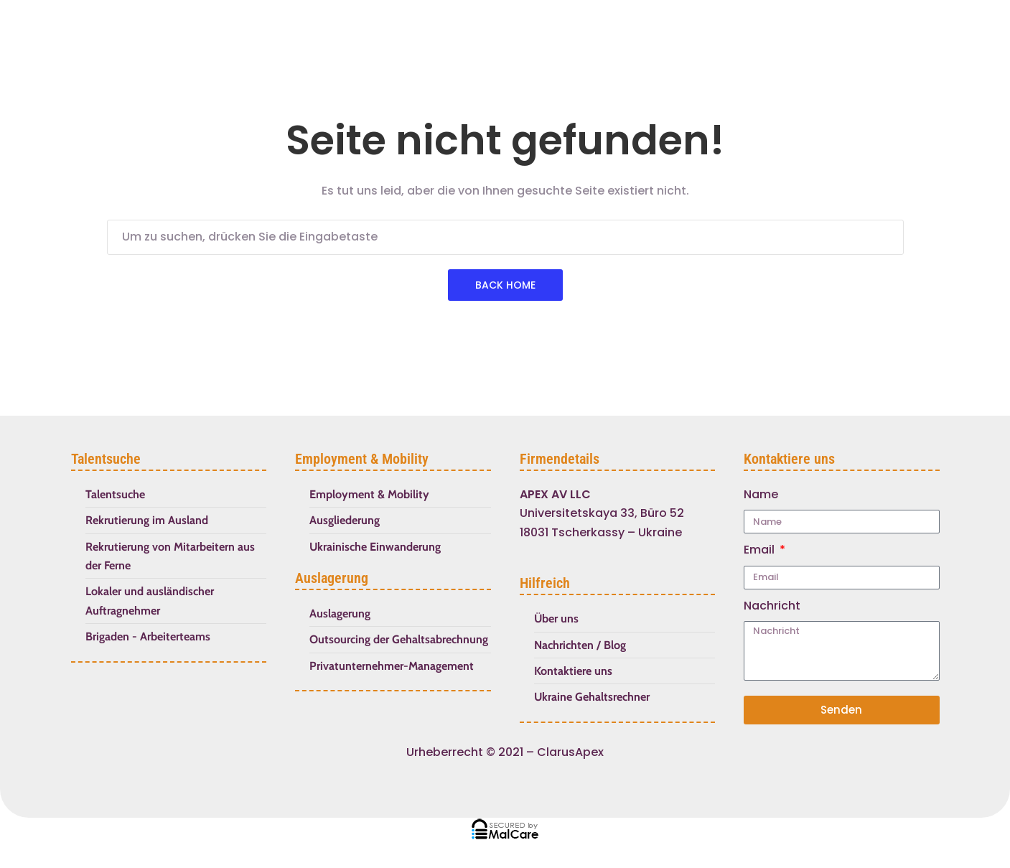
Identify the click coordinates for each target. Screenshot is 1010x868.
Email (760, 549)
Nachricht (772, 605)
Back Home (505, 285)
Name (761, 494)
